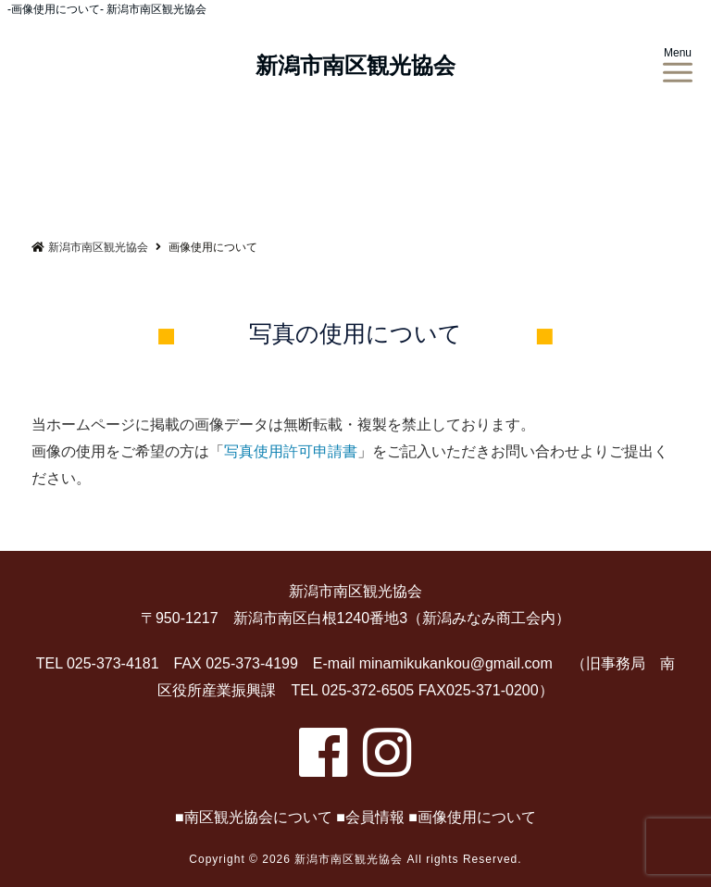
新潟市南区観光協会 (355, 66)
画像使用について (477, 817)
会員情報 (375, 817)
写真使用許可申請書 (290, 451)
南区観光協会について (258, 817)
